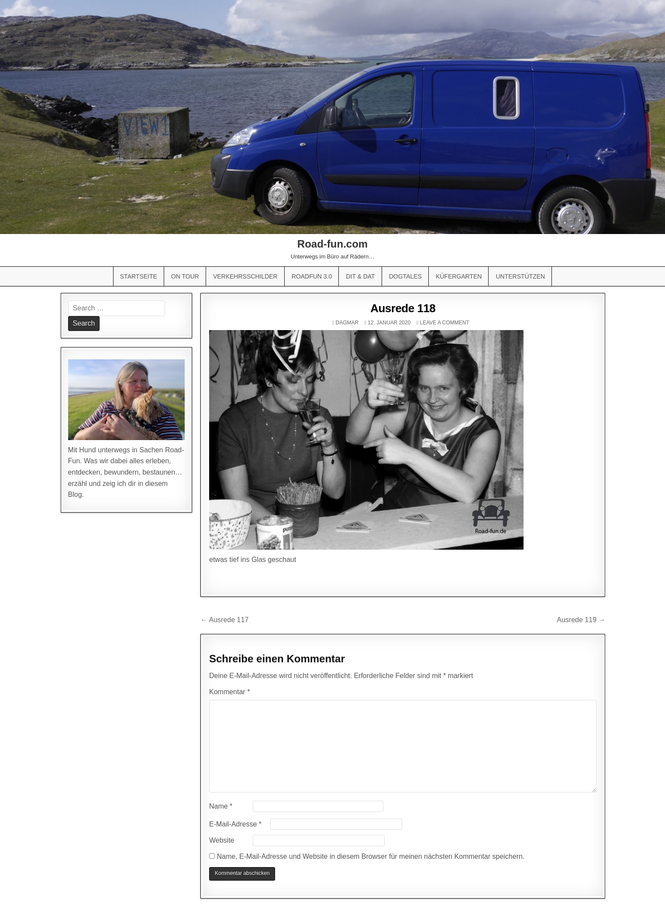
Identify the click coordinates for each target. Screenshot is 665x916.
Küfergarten (459, 276)
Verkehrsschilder (245, 276)
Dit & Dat (360, 276)
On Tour (185, 276)
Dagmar (347, 323)
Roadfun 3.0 (312, 276)
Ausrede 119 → (581, 619)
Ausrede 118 (402, 308)
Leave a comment (444, 323)
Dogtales (405, 276)
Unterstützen (520, 276)
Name (220, 806)
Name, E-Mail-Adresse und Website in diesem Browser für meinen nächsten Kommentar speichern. (370, 856)
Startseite (138, 276)
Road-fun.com (332, 244)
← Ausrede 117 (224, 619)
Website (221, 840)
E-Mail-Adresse (235, 824)
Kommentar (229, 692)
